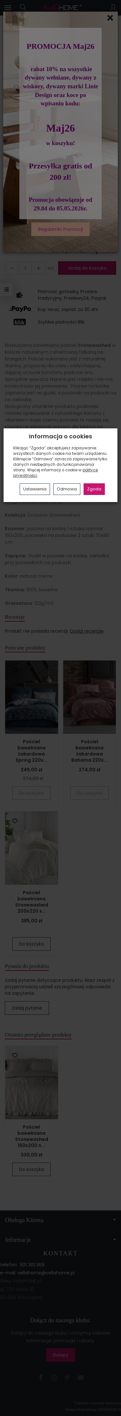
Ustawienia (34, 489)
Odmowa (67, 489)
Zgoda (94, 489)
